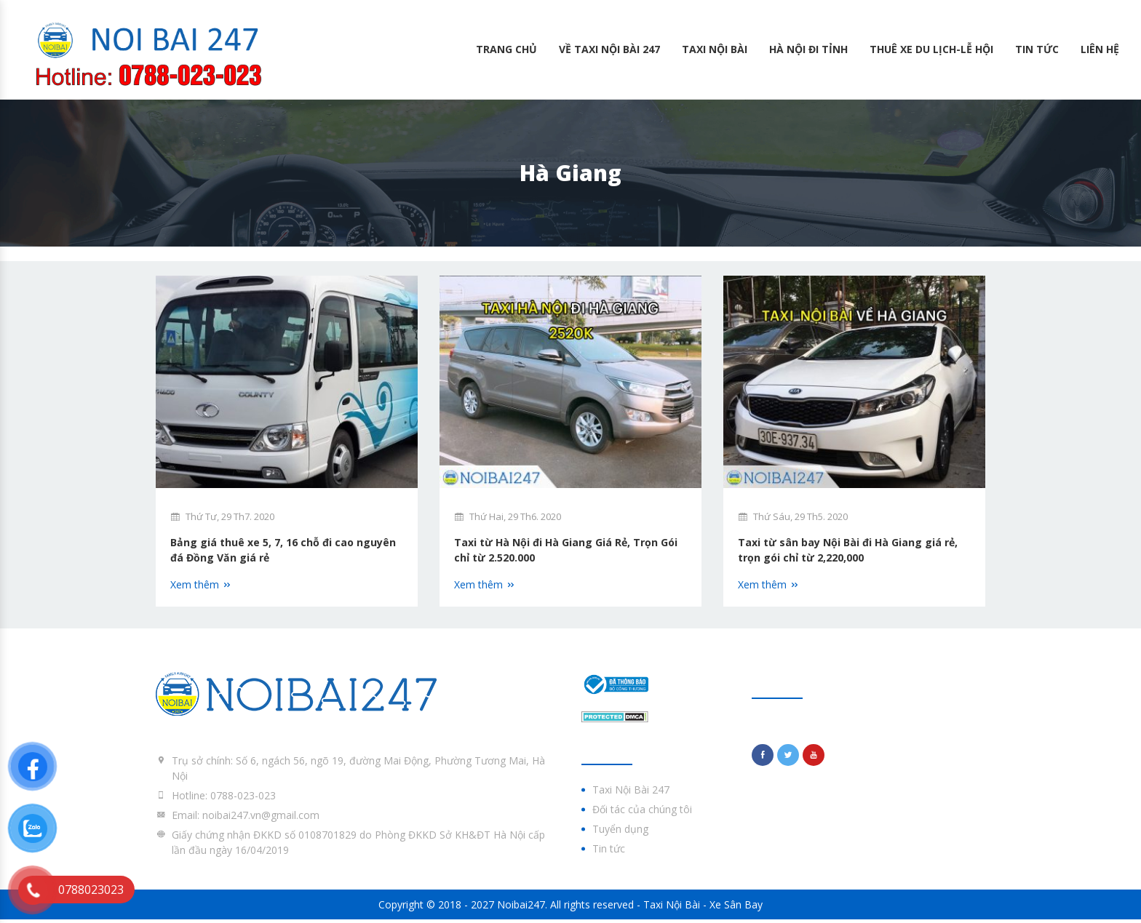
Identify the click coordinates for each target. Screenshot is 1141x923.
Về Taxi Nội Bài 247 (609, 49)
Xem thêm (201, 588)
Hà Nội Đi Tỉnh (808, 49)
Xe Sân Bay (736, 908)
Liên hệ (1100, 49)
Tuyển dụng (620, 833)
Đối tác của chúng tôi (642, 813)
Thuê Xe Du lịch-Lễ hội (931, 49)
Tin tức (1037, 49)
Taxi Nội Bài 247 (630, 794)
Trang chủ (506, 49)
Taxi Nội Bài (714, 49)
